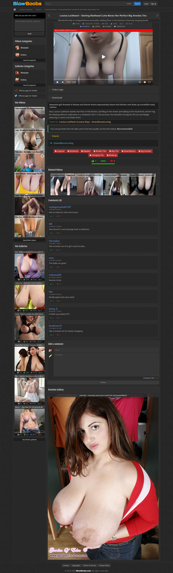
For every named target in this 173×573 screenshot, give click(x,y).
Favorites (86, 26)
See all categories (29, 60)
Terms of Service (89, 565)
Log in (146, 3)
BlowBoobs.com (83, 571)
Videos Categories (23, 41)
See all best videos (29, 240)
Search (137, 4)
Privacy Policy (104, 565)
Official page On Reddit (28, 90)
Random (108, 26)
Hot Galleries (21, 246)
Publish (103, 383)
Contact (66, 565)
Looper (97, 26)
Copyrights (76, 565)
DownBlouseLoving (63, 143)
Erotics (77, 24)
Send (29, 33)
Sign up (153, 3)
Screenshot (121, 26)
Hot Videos (20, 102)
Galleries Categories (24, 66)
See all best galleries (29, 440)
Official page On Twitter (28, 96)
